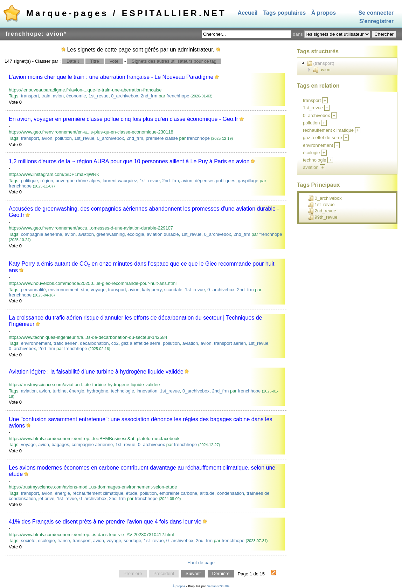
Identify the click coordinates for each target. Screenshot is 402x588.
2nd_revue (322, 211)
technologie (122, 391)
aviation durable (163, 234)
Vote (113, 61)
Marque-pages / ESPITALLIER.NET (126, 13)
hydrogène (97, 391)
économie (76, 95)
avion (58, 95)
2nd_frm (149, 95)
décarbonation (94, 343)
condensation (230, 493)
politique (29, 180)
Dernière (221, 573)
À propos (323, 13)
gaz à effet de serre (140, 343)
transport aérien (230, 343)
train (45, 95)
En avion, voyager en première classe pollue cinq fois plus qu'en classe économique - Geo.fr (123, 119)
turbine (60, 391)
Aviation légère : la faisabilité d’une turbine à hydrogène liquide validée (96, 372)
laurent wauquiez (120, 180)
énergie (76, 391)
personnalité (33, 289)
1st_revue (99, 95)
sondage (132, 540)
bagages (60, 444)
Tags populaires (284, 13)
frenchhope (177, 95)
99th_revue (323, 217)
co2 (115, 343)
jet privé (47, 498)
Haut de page (201, 562)
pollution (63, 138)
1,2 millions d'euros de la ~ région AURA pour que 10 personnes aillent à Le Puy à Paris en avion (129, 161)
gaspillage (248, 180)
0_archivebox (124, 95)
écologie (135, 234)
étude (132, 493)
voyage (98, 289)
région (46, 180)
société (28, 540)
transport (30, 95)
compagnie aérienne (41, 234)
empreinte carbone (178, 493)
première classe (162, 138)
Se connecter (376, 13)
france (63, 540)
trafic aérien (65, 343)
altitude (207, 493)
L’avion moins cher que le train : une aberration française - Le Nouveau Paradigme (111, 77)
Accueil (248, 13)
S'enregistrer (376, 22)
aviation (86, 234)
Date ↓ (73, 61)
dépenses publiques (215, 180)
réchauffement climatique (97, 493)
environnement (63, 289)
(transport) (320, 63)
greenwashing (110, 234)
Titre (94, 61)
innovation (147, 391)
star (84, 289)
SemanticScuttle (218, 586)
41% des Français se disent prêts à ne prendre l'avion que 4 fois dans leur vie (105, 522)
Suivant (193, 573)
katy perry (151, 289)
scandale (173, 289)
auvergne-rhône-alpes (78, 180)
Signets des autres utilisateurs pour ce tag (174, 61)
